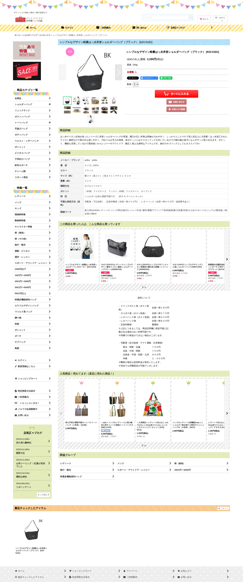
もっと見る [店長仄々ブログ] (43, 495)
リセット (223, 508)
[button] (212, 28)
